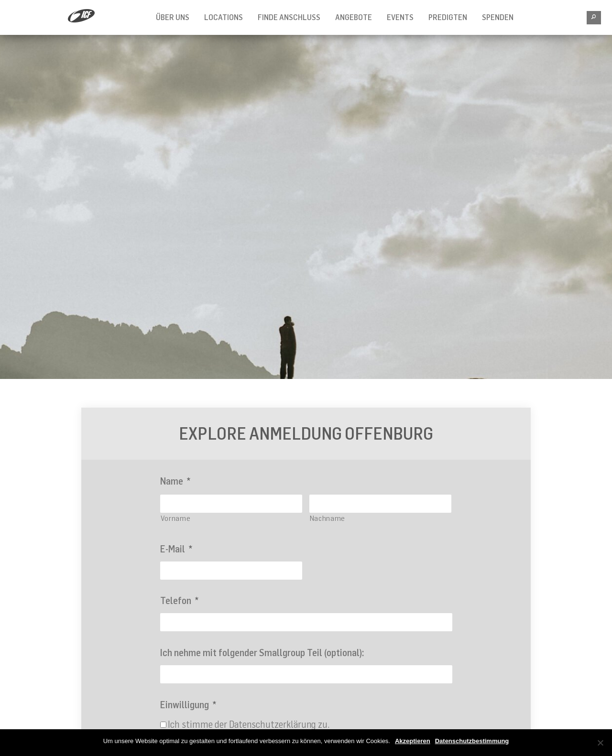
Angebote (353, 17)
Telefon (179, 600)
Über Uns (172, 17)
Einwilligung (188, 705)
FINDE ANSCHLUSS (289, 17)
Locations (223, 17)
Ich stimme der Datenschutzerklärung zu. (248, 724)
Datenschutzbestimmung (472, 741)
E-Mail (176, 549)
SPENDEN (498, 17)
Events (400, 17)
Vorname (176, 518)
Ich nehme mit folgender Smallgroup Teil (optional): (262, 653)
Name (175, 481)
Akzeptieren (412, 741)
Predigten (447, 17)
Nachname (327, 518)
